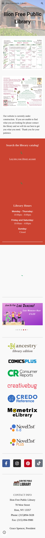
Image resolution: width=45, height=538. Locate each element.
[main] (22, 18)
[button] (3, 3)
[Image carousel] (22, 316)
